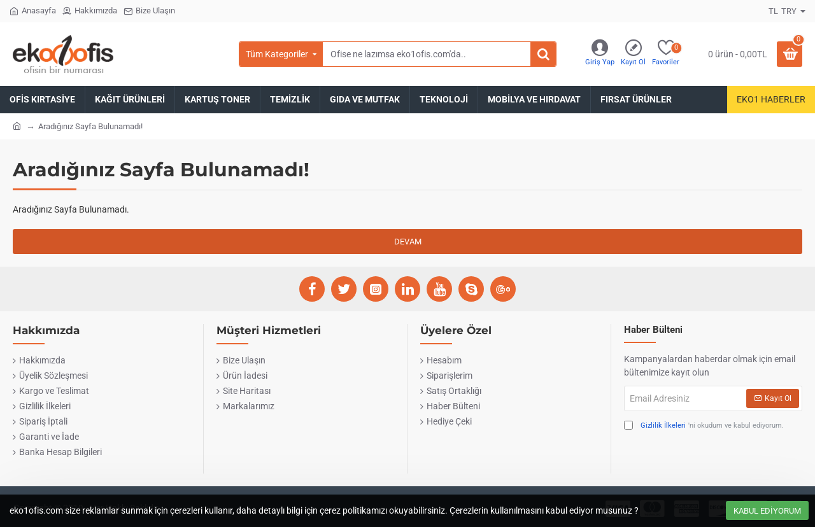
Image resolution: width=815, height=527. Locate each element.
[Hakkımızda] (89, 11)
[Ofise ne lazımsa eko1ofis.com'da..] (543, 54)
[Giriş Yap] (600, 54)
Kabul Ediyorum (767, 511)
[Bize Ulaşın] (149, 11)
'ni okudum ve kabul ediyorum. (704, 426)
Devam (408, 241)
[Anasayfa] (32, 11)
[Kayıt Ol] (633, 54)
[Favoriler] (666, 54)
